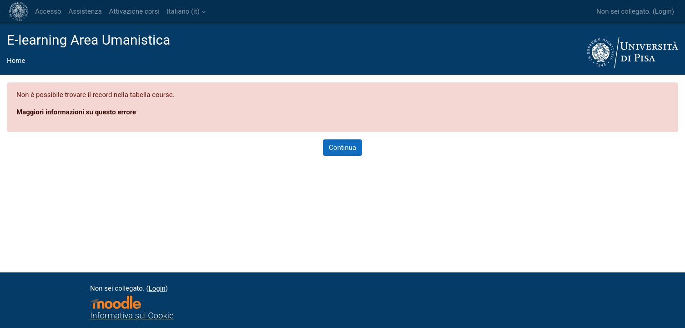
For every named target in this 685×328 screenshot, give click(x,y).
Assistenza (84, 11)
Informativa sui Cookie (132, 316)
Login (663, 11)
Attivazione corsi (134, 11)
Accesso (48, 11)
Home (16, 60)
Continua (342, 148)
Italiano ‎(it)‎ (183, 11)
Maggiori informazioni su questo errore (76, 112)
